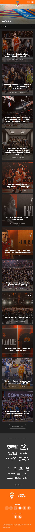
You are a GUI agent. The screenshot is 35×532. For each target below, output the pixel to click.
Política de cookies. (7, 525)
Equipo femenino (13, 92)
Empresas (14, 157)
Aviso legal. (19, 524)
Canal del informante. (16, 525)
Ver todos (17, 484)
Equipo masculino (13, 59)
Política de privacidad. (27, 524)
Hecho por (6, 527)
